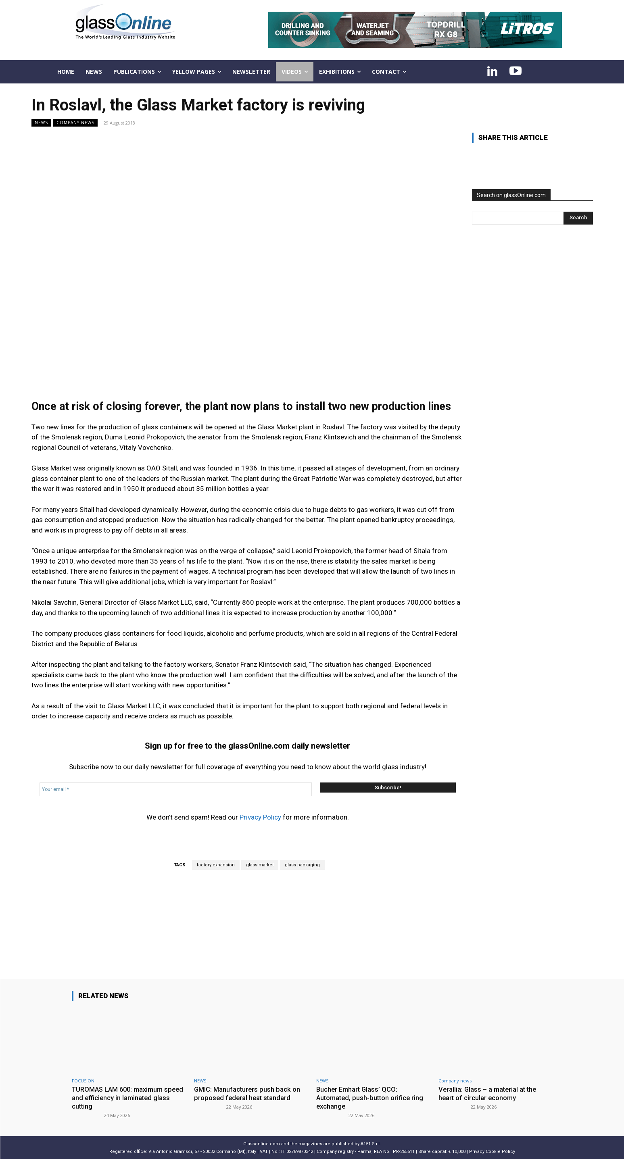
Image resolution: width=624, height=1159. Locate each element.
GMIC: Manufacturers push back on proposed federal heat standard (247, 1093)
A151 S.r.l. (371, 1143)
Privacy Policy (260, 817)
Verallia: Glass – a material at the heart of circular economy (488, 1093)
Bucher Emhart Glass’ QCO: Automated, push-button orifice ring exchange (371, 1097)
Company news (75, 123)
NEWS (41, 123)
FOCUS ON (83, 1080)
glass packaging (302, 865)
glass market (259, 865)
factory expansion (216, 865)
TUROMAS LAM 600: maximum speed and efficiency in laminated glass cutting (123, 1097)
